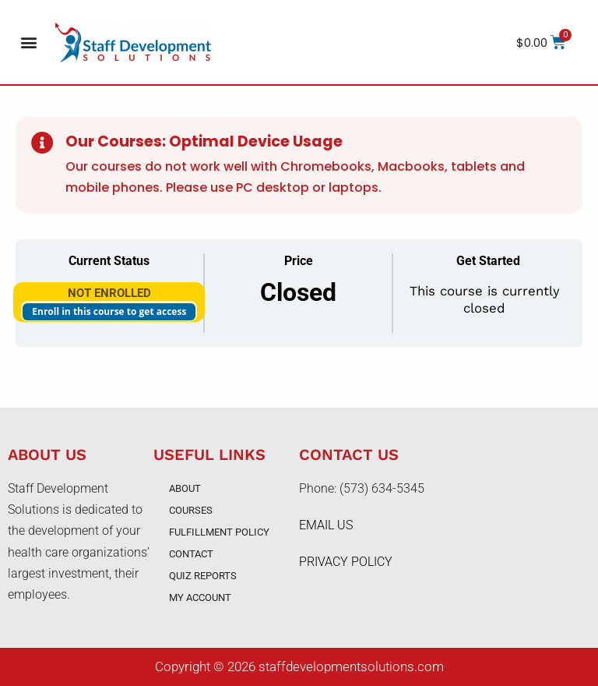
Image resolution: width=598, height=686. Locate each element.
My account (200, 597)
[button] (28, 42)
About (185, 488)
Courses (191, 510)
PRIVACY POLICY (345, 561)
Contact (191, 554)
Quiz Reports (203, 576)
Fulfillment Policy (219, 532)
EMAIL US (326, 525)
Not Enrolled (109, 293)
